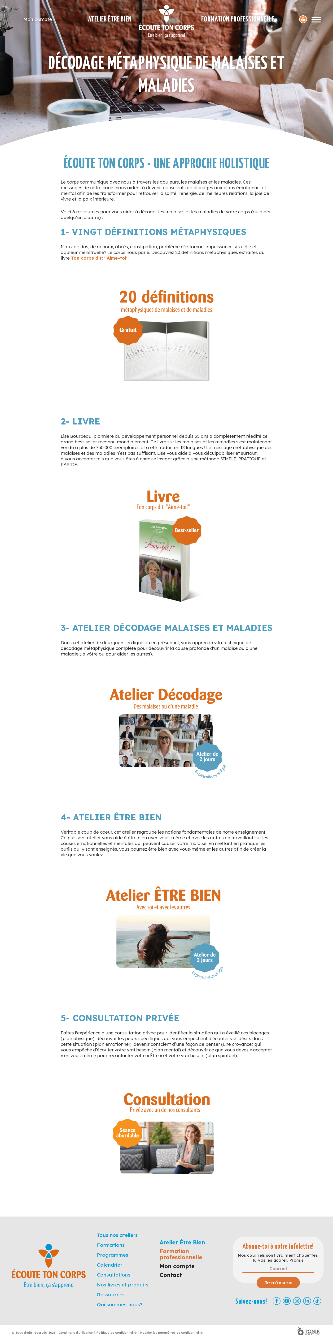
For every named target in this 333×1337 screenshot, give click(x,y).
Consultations (113, 1275)
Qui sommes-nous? (119, 1304)
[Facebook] (276, 1301)
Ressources (111, 1294)
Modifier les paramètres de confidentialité (171, 1332)
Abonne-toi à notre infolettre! (278, 1246)
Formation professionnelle (237, 19)
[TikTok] (317, 1301)
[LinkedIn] (307, 1301)
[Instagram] (297, 1301)
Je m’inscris (278, 1283)
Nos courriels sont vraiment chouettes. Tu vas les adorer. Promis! (278, 1257)
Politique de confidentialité (116, 1332)
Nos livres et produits (122, 1284)
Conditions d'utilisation (76, 1332)
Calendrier (109, 1265)
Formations (111, 1245)
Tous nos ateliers (117, 1235)
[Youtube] (287, 1301)
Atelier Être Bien (110, 19)
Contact (171, 1275)
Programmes (112, 1255)
